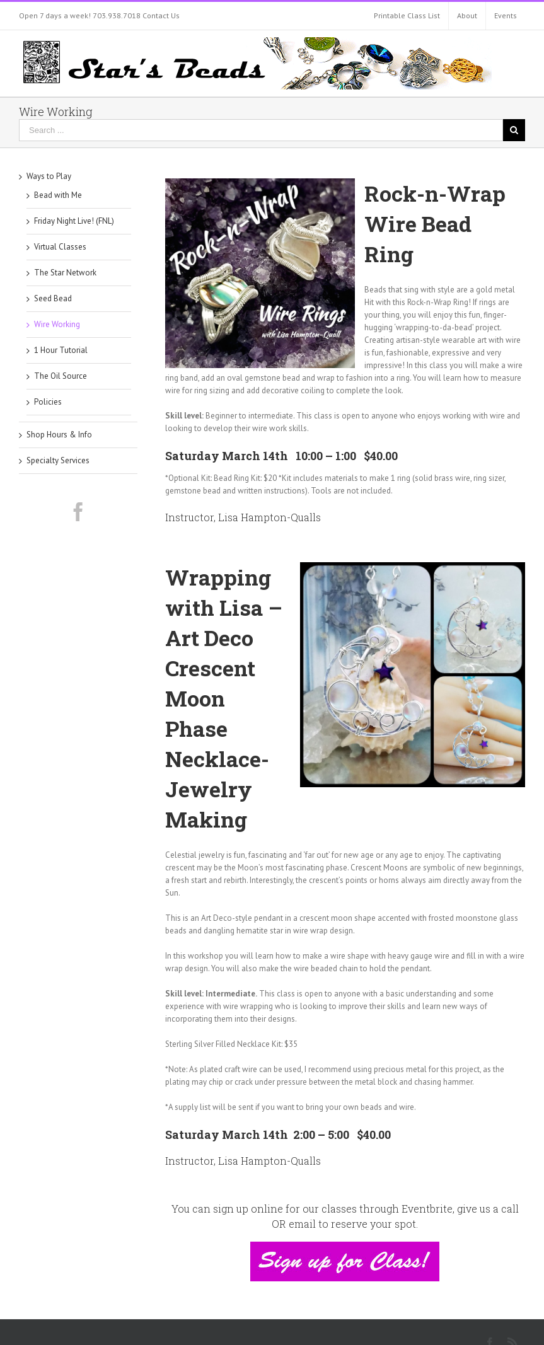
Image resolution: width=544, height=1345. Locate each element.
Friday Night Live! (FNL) (74, 221)
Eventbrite (427, 1208)
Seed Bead (53, 298)
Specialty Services (58, 460)
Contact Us (161, 15)
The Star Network (65, 272)
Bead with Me (58, 195)
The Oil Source (60, 376)
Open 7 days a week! (55, 15)
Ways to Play (48, 176)
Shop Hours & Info (59, 434)
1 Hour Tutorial (61, 350)
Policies (48, 401)
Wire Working (57, 324)
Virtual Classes (60, 246)
